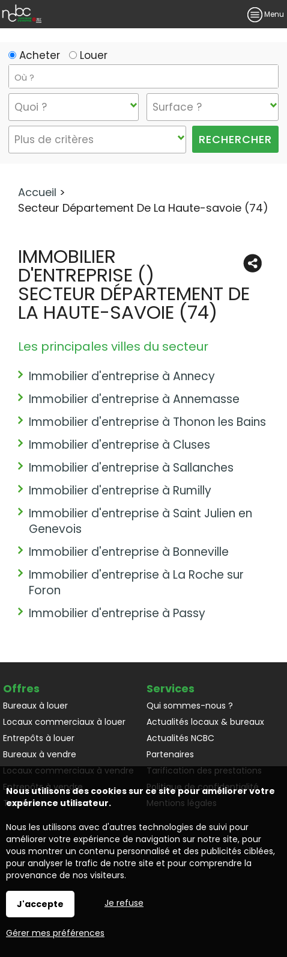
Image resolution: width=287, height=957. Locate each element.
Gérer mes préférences (55, 933)
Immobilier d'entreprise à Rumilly (120, 490)
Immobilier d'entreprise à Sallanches (131, 468)
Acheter (34, 55)
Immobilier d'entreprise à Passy (117, 613)
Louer (88, 55)
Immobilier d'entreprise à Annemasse (134, 399)
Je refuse (124, 903)
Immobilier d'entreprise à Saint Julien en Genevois (140, 521)
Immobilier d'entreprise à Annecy (122, 376)
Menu (265, 14)
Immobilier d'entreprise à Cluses (119, 445)
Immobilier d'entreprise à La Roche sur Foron (136, 583)
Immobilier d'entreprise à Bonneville (129, 552)
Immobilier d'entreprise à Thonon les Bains (147, 422)
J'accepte (40, 904)
